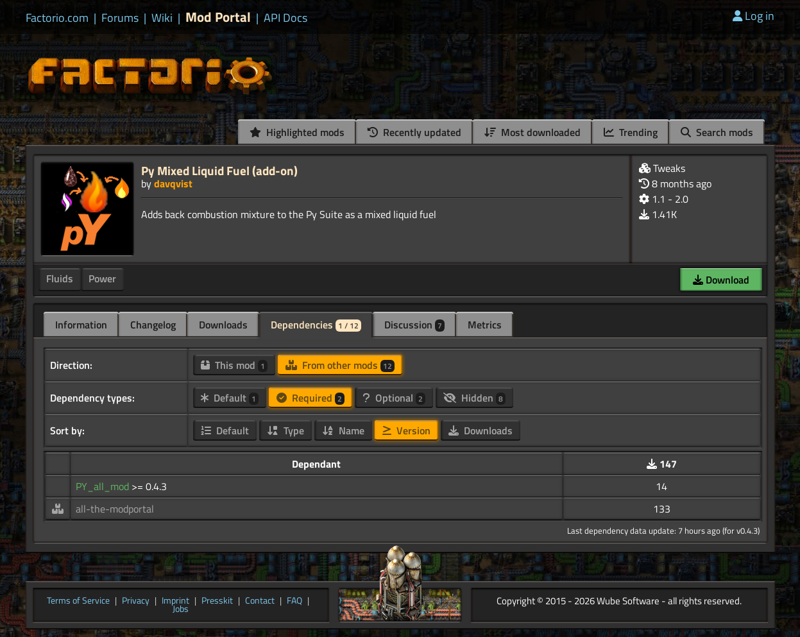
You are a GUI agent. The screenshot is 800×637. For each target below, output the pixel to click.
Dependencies (316, 324)
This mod (234, 365)
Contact (260, 601)
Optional (393, 397)
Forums (120, 18)
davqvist (173, 183)
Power (102, 278)
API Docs (285, 18)
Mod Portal (218, 17)
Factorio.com (57, 18)
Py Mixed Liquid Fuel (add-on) (219, 170)
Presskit (217, 601)
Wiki (162, 18)
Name (343, 430)
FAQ (294, 601)
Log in (753, 15)
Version (406, 430)
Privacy (135, 601)
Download (721, 279)
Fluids (59, 278)
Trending (631, 132)
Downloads (223, 324)
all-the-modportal (115, 508)
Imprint (175, 601)
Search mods (717, 132)
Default (230, 397)
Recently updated (414, 132)
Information (81, 324)
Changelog (153, 324)
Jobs (181, 609)
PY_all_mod (104, 486)
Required (311, 397)
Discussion (414, 324)
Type (285, 430)
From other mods (340, 365)
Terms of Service (78, 601)
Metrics (485, 324)
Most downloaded (532, 132)
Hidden (474, 397)
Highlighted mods (297, 132)
